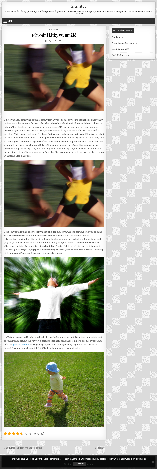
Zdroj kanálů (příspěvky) (125, 43)
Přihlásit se (117, 37)
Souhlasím (79, 464)
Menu (10, 21)
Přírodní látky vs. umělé (54, 35)
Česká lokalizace (120, 55)
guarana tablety (21, 344)
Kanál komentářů (120, 49)
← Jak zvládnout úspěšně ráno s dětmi (22, 448)
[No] (153, 462)
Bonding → (100, 448)
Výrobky (54, 29)
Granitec (78, 6)
